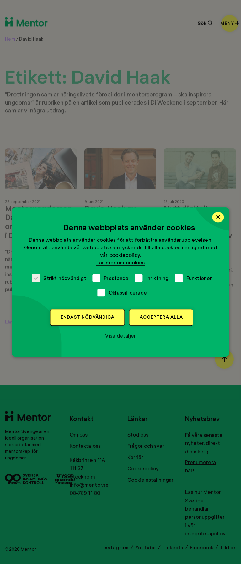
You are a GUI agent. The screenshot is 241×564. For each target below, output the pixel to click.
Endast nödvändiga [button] (88, 317)
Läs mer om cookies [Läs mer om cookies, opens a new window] (120, 262)
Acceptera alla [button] (161, 317)
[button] (120, 335)
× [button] (218, 217)
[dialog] (120, 282)
